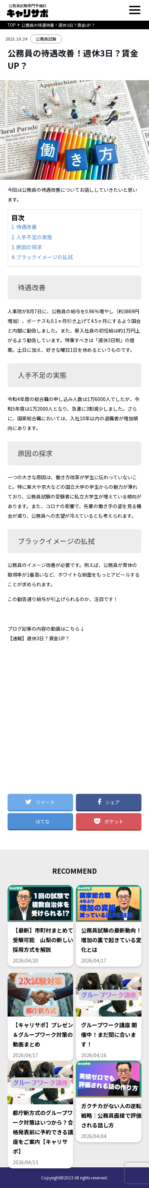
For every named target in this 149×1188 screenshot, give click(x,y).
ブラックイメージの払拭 (44, 257)
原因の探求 (29, 247)
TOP (12, 25)
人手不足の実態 (34, 237)
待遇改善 (26, 226)
